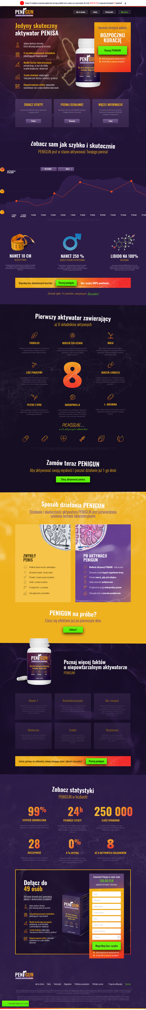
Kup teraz (124, 12)
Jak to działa (80, 12)
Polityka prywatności (82, 984)
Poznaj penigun (66, 283)
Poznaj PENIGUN (112, 50)
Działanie (72, 121)
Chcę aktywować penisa (73, 479)
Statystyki (109, 12)
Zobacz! (73, 629)
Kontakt (128, 984)
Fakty (95, 12)
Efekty (33, 121)
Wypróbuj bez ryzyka (106, 946)
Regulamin (67, 984)
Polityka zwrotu (97, 984)
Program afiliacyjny (115, 984)
